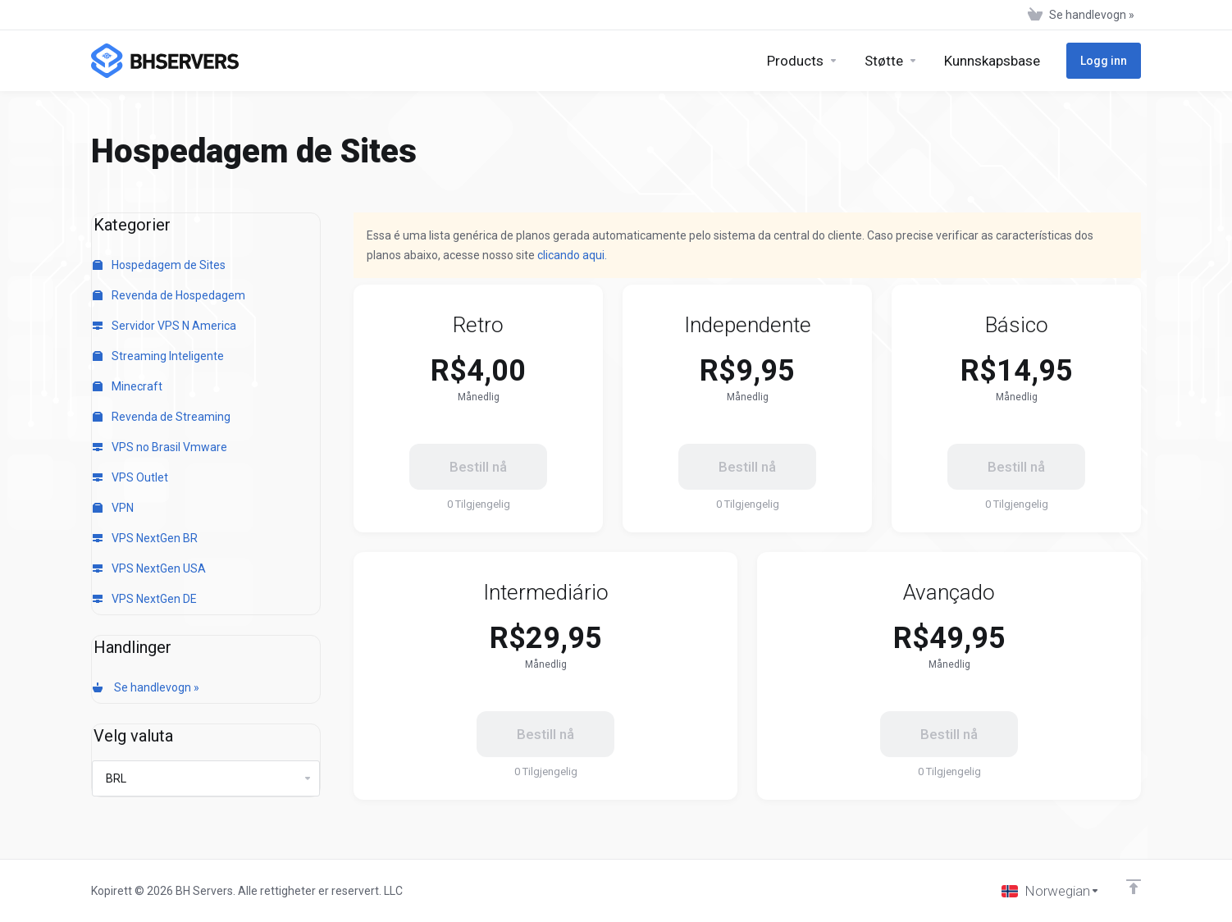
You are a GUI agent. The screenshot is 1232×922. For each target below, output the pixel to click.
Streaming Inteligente (158, 356)
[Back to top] (1133, 887)
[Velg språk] (1050, 891)
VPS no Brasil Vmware (160, 447)
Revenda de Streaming (161, 416)
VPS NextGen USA (149, 568)
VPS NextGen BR (145, 538)
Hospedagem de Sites (159, 265)
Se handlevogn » (146, 687)
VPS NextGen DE (145, 598)
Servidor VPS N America (164, 325)
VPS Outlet (130, 477)
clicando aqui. (572, 255)
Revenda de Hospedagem (169, 295)
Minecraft (127, 386)
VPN (113, 507)
